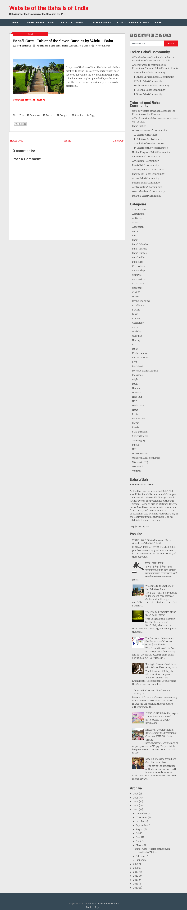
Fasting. (136, 309)
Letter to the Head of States (133, 22)
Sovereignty (138, 440)
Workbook (138, 466)
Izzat (135, 349)
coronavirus (138, 279)
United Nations (140, 453)
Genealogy (138, 322)
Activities (137, 218)
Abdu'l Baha (42, 46)
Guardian (73, 46)
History (136, 340)
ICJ (133, 344)
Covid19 (136, 292)
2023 (136, 805)
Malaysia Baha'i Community (146, 195)
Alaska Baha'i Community (145, 178)
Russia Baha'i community (145, 165)
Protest (136, 414)
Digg (91, 115)
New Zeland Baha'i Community (148, 191)
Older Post (118, 140)
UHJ (134, 449)
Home (15, 22)
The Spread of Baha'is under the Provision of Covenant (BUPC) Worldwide (160, 641)
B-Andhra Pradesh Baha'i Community (153, 77)
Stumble (77, 115)
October (141, 821)
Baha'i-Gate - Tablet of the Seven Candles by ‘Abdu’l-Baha (63, 41)
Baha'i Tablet (62, 46)
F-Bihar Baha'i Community (147, 94)
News (135, 410)
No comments (103, 46)
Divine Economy (141, 301)
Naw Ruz (136, 392)
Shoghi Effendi (140, 436)
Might (135, 379)
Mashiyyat (137, 366)
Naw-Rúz (137, 397)
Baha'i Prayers (139, 248)
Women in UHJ (140, 462)
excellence (138, 305)
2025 (136, 797)
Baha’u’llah (137, 261)
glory (135, 327)
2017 (136, 880)
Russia (135, 427)
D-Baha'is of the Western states (150, 148)
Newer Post (16, 140)
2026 (136, 793)
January (140, 860)
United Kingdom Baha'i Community (151, 152)
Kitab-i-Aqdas (139, 353)
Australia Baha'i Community (147, 187)
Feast (135, 314)
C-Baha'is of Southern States (148, 143)
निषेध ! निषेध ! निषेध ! (154, 563)
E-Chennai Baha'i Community (148, 90)
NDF (134, 401)
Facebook (33, 115)
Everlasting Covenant (73, 22)
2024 (136, 801)
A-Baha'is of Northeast (145, 134)
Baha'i (52, 46)
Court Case (138, 283)
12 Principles (139, 209)
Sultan (135, 444)
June (138, 837)
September (142, 825)
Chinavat (136, 275)
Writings (136, 471)
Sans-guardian (139, 431)
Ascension (138, 227)
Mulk (134, 383)
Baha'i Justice (139, 126)
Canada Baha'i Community (146, 156)
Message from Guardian (145, 370)
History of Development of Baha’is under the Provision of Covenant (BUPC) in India (161, 733)
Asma (135, 231)
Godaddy (136, 331)
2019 (136, 872)
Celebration (138, 266)
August (140, 829)
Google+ (63, 115)
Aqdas (135, 222)
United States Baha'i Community (149, 130)
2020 (136, 868)
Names (136, 388)
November (142, 817)
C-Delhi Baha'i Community (147, 81)
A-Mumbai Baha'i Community (148, 72)
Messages (137, 375)
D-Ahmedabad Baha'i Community (150, 85)
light (134, 362)
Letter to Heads (140, 357)
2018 (136, 875)
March (139, 845)
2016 (136, 883)
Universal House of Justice (39, 22)
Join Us (158, 22)
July (138, 833)
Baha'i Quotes (139, 253)
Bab (134, 235)
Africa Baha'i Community (145, 161)
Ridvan (135, 423)
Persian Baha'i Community (146, 182)
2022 (136, 809)
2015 (135, 887)
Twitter (48, 115)
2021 (136, 864)
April (139, 841)
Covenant (137, 288)
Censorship (138, 270)
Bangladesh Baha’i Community (148, 174)
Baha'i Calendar (140, 244)
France (136, 318)
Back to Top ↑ (93, 907)
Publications (139, 418)
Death (135, 296)
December (142, 813)
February (141, 856)
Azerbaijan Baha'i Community (148, 169)
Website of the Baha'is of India (48, 7)
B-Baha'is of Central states (147, 139)
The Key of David (101, 22)
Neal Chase (84, 46)
